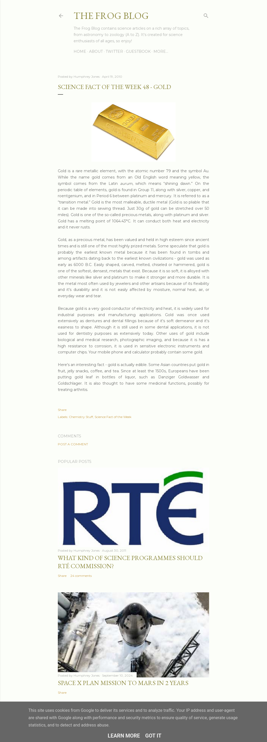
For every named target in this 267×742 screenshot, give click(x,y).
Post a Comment (73, 444)
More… (160, 51)
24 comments (81, 576)
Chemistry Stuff (81, 417)
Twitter (114, 51)
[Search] (206, 14)
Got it (153, 736)
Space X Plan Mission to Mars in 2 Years (123, 683)
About (96, 51)
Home (80, 51)
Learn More (124, 736)
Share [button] (62, 410)
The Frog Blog (111, 15)
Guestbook (138, 51)
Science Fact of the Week (113, 417)
